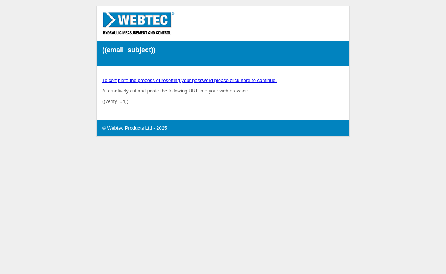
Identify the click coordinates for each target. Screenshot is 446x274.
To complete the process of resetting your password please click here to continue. (189, 80)
